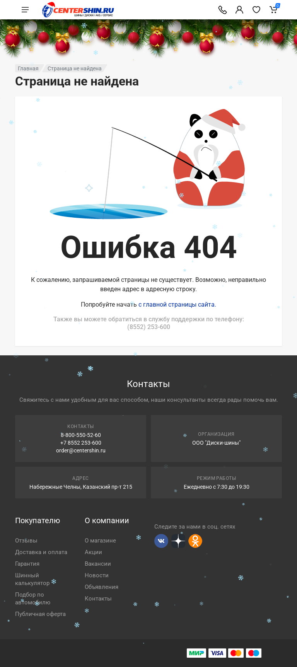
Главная (28, 68)
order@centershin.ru (81, 450)
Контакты (98, 598)
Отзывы (26, 540)
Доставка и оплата (41, 552)
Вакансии (98, 563)
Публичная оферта (40, 614)
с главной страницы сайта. (177, 304)
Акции (93, 552)
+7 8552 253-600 (80, 443)
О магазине (100, 540)
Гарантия (27, 563)
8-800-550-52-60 (81, 435)
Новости (97, 575)
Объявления (101, 586)
